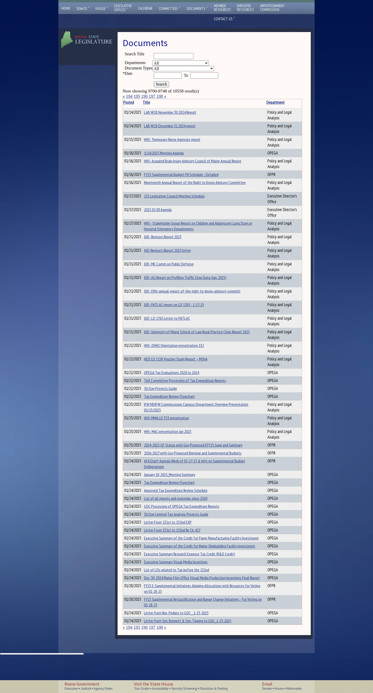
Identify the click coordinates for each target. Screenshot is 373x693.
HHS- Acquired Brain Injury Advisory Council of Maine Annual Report (200, 161)
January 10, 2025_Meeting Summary (177, 480)
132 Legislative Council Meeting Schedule (182, 197)
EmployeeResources (245, 8)
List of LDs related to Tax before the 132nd (184, 595)
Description (293, 102)
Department (262, 102)
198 (159, 96)
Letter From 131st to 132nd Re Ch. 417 (180, 541)
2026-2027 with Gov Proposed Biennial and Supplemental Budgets (201, 458)
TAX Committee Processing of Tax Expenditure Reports (193, 383)
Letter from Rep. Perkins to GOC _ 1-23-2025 (184, 644)
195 (136, 96)
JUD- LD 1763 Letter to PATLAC (175, 320)
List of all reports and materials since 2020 (183, 507)
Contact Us (224, 19)
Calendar (145, 8)
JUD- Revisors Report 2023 (170, 238)
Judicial (86, 688)
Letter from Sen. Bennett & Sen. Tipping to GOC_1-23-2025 (195, 653)
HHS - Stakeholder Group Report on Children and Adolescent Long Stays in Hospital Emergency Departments (200, 227)
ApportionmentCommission (272, 8)
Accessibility (160, 688)
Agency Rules (103, 688)
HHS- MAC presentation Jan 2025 (175, 436)
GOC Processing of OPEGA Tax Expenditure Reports (189, 515)
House (102, 8)
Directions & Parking (214, 688)
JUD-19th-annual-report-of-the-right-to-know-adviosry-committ (200, 292)
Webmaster (294, 688)
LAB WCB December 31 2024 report (177, 126)
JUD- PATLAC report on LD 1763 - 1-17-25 (182, 306)
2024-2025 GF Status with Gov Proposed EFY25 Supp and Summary (201, 449)
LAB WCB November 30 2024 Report (178, 112)
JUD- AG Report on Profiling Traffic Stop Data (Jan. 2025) (193, 279)
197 (152, 96)
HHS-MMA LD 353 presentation (174, 422)
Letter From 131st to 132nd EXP (176, 533)
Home (65, 8)
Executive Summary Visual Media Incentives (183, 586)
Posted (136, 102)
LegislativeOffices (123, 8)
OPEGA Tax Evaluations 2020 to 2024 (179, 374)
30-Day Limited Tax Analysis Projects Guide (184, 524)
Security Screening (184, 688)
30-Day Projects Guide (168, 391)
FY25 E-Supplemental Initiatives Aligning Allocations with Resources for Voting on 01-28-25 (194, 620)
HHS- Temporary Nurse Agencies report (180, 139)
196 (144, 96)
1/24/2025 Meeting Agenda (172, 153)
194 (129, 96)
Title (154, 102)
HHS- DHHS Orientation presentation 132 (182, 347)
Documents (197, 8)
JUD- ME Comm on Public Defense (177, 265)
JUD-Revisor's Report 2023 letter (175, 252)
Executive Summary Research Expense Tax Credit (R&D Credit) (197, 577)
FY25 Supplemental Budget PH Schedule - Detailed (189, 175)
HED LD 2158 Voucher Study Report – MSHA (183, 360)
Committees (170, 8)
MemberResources (222, 8)
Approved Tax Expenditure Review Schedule (183, 498)
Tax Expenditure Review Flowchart (177, 400)
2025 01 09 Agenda (166, 211)
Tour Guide (141, 688)
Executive (71, 688)
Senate (83, 8)
